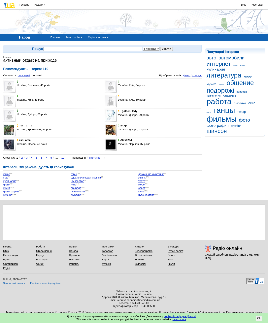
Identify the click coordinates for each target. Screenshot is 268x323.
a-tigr (122, 125)
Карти (105, 259)
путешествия (229, 96)
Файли (40, 263)
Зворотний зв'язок (14, 283)
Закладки (173, 246)
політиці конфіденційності (180, 316)
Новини (139, 259)
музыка (221, 84)
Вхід (243, 4)
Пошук (73, 246)
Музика (106, 263)
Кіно (170, 259)
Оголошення (44, 250)
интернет (219, 64)
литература (224, 75)
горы (74, 174)
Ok (259, 318)
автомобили (231, 57)
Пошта (7, 246)
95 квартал (77, 181)
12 (62, 157)
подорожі (220, 90)
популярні (24, 75)
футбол (236, 125)
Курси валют (175, 250)
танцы (224, 110)
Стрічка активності (99, 37)
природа (241, 91)
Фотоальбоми (143, 255)
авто (211, 57)
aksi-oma (24, 140)
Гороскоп (107, 250)
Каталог (140, 246)
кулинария (216, 69)
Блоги (171, 255)
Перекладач (10, 255)
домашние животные (151, 174)
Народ (40, 255)
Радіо (6, 268)
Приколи (74, 255)
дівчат (186, 75)
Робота (40, 246)
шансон (217, 131)
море (247, 76)
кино (235, 65)
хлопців (197, 75)
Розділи (38, 4)
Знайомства (109, 255)
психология (213, 95)
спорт (209, 112)
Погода (73, 250)
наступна (94, 157)
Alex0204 (125, 140)
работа (219, 101)
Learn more (179, 319)
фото (244, 120)
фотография (218, 125)
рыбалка (240, 103)
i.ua (5, 177)
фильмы (222, 119)
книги (242, 65)
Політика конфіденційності (46, 283)
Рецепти (74, 263)
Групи (171, 263)
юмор (6, 174)
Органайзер (10, 263)
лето (73, 184)
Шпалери (42, 259)
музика (212, 84)
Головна (24, 4)
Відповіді (140, 263)
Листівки (74, 259)
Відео (6, 259)
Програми (108, 246)
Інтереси (10, 167)
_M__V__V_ (25, 125)
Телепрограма (144, 250)
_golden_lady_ (128, 111)
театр (241, 112)
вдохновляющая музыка (86, 177)
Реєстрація (257, 4)
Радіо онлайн (227, 248)
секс (251, 103)
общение (240, 82)
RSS (6, 250)
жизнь (142, 177)
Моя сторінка (74, 37)
